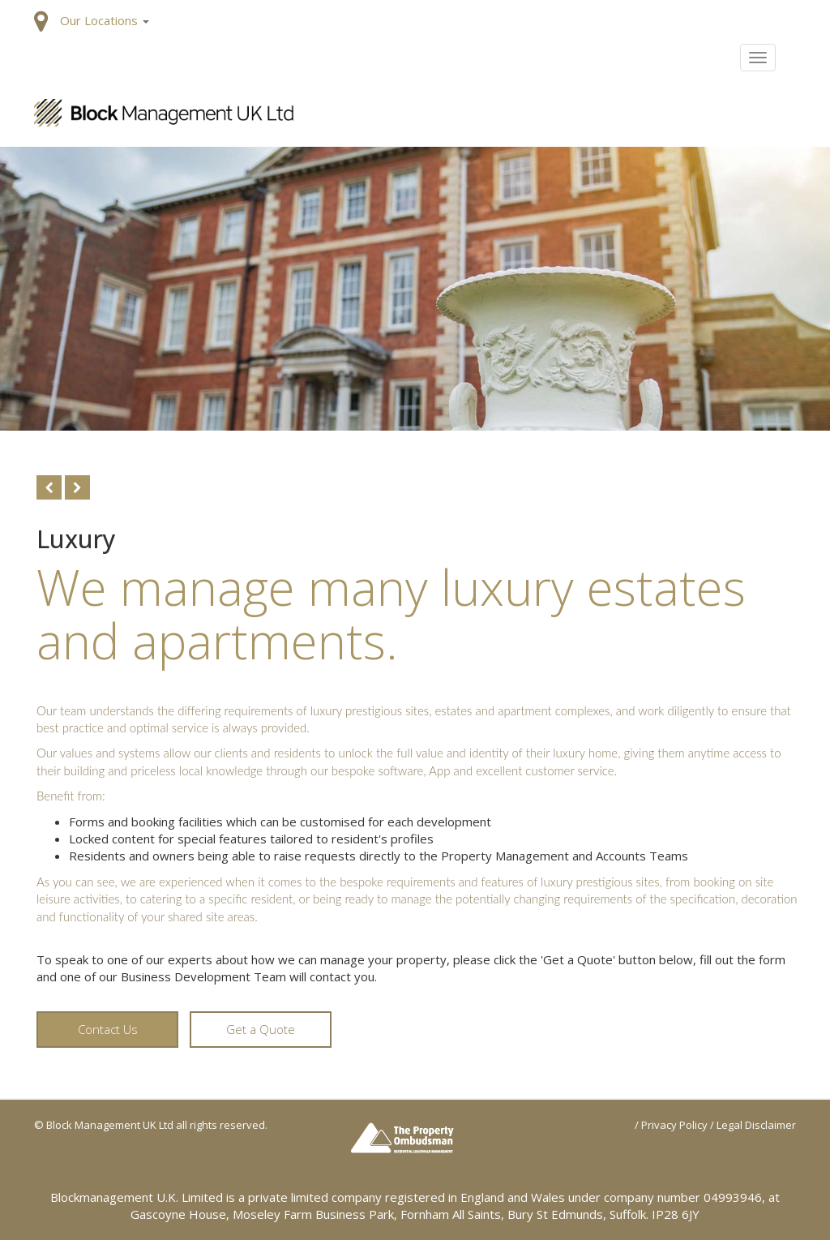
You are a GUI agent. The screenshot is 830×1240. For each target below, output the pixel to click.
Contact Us (108, 1029)
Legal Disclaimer (756, 1125)
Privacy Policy (674, 1125)
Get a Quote (260, 1029)
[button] (104, 20)
